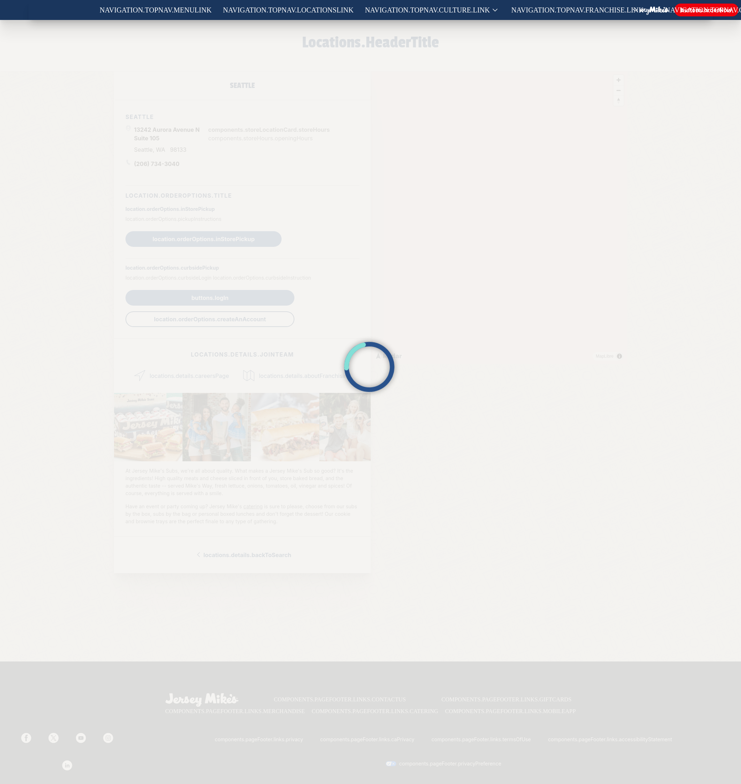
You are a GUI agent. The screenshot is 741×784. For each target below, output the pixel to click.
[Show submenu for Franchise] (649, 10)
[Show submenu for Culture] (495, 10)
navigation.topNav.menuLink (156, 10)
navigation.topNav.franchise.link (577, 10)
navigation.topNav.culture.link (427, 10)
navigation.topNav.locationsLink (288, 10)
